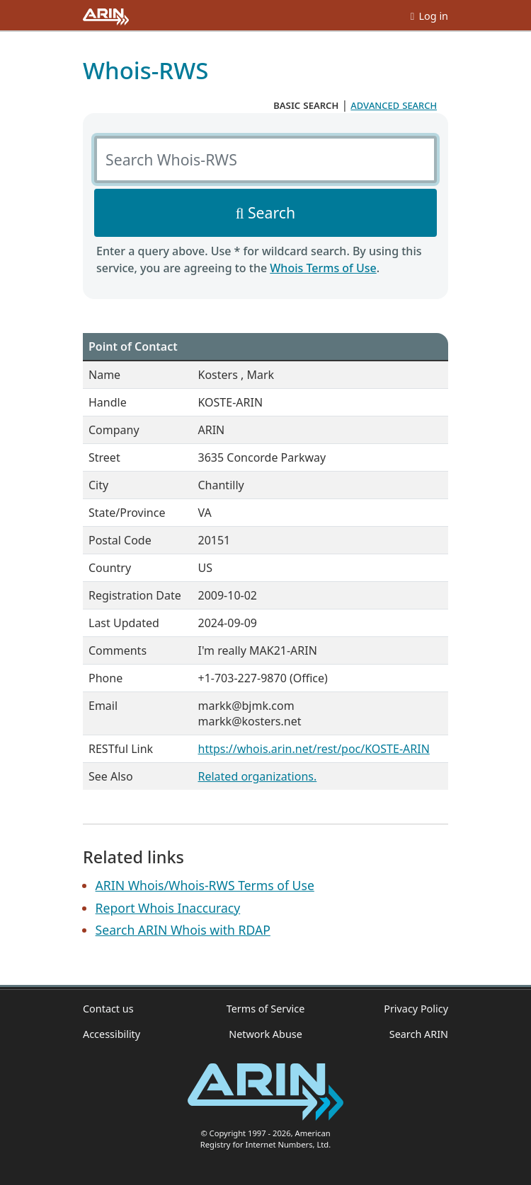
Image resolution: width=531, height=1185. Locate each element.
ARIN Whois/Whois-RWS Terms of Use (205, 885)
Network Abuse (265, 1034)
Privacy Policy (416, 1008)
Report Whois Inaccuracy (168, 907)
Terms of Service (266, 1008)
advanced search (393, 104)
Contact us (108, 1008)
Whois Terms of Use (323, 268)
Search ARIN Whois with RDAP (183, 929)
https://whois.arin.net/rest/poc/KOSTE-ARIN (314, 749)
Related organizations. (257, 776)
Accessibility (111, 1034)
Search (271, 212)
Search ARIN (418, 1034)
